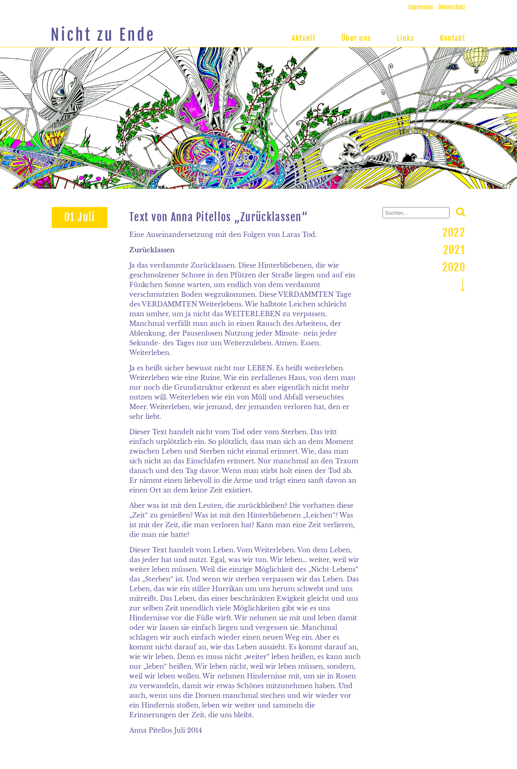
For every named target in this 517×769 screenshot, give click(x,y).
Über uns (356, 38)
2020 (453, 267)
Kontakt (452, 38)
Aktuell (303, 38)
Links (405, 38)
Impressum (420, 7)
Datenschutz (451, 7)
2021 (454, 249)
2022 (453, 232)
